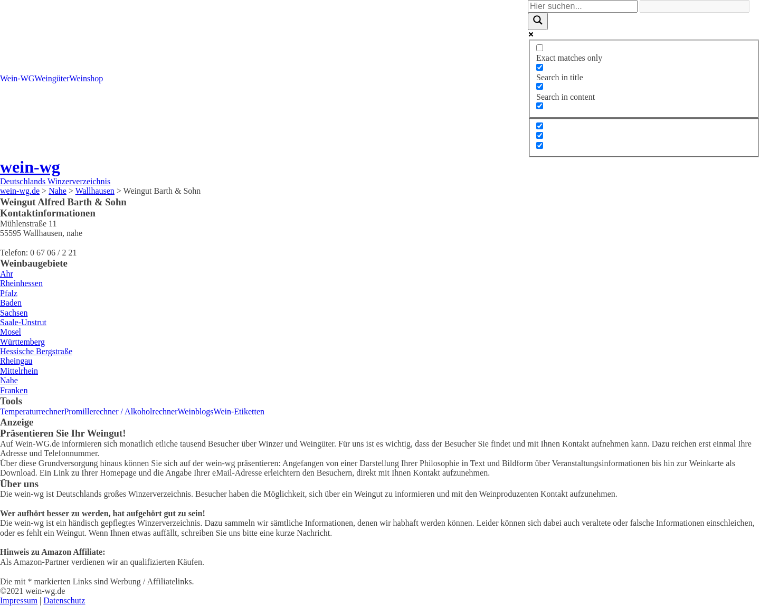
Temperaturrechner (32, 411)
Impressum (18, 600)
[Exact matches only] (539, 47)
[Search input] (583, 6)
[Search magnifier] (538, 21)
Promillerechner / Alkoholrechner (120, 411)
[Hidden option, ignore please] (539, 125)
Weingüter (51, 78)
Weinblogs (196, 411)
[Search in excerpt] (539, 105)
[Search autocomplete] (694, 6)
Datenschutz (64, 600)
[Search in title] (539, 67)
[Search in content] (539, 86)
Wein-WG (17, 78)
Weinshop (86, 78)
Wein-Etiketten (239, 411)
